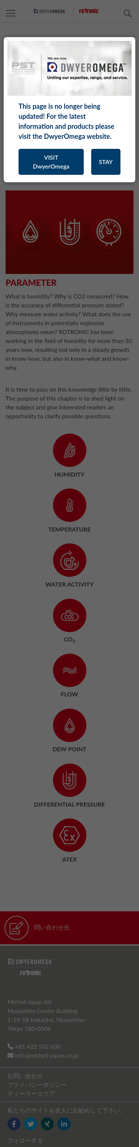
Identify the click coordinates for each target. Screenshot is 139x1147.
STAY (106, 161)
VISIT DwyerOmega (51, 162)
